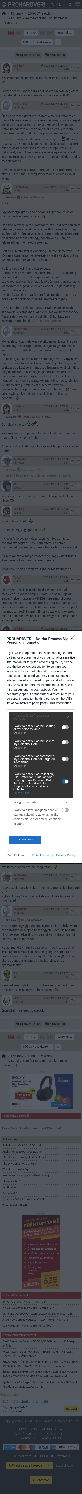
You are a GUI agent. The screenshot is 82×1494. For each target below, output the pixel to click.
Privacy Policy (65, 855)
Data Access (40, 855)
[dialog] (41, 747)
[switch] (65, 727)
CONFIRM (25, 839)
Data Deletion (16, 855)
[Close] (73, 639)
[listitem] (41, 717)
